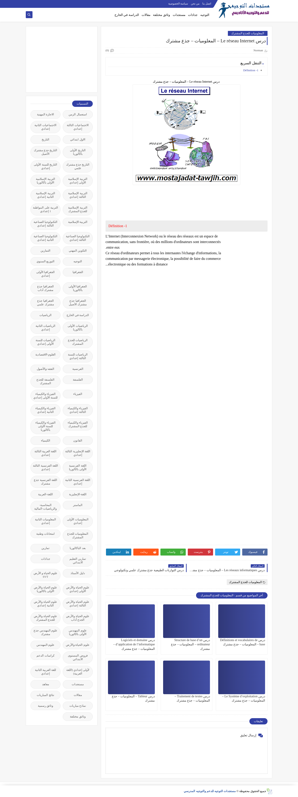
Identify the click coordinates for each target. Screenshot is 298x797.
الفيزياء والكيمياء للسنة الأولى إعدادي (45, 395)
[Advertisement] (59, 59)
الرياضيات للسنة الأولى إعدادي (45, 341)
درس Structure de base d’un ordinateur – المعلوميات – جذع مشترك (190, 644)
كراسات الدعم (45, 655)
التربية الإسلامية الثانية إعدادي (45, 195)
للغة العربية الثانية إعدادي (45, 671)
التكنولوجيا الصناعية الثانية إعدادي (45, 238)
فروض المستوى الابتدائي (77, 657)
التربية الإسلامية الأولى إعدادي (77, 180)
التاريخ (45, 139)
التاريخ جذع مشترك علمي (78, 166)
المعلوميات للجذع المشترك (247, 33)
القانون (77, 440)
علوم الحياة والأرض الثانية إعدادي (45, 603)
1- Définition (250, 70)
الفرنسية (77, 368)
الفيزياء (77, 394)
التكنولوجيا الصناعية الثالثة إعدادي (45, 223)
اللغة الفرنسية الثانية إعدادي (77, 481)
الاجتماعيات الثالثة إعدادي (78, 126)
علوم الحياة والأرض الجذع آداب (77, 617)
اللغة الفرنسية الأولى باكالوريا (77, 467)
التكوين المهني (78, 250)
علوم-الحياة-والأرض (78, 644)
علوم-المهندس (45, 644)
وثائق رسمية (45, 705)
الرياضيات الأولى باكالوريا (78, 327)
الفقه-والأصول (45, 368)
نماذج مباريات (77, 705)
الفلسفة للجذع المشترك (45, 381)
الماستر (77, 505)
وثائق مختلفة (161, 15)
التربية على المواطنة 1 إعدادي (45, 209)
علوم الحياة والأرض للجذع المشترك (45, 617)
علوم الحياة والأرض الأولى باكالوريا (45, 589)
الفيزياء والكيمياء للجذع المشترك (78, 424)
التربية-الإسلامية (77, 222)
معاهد (45, 684)
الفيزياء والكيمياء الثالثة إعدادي (78, 410)
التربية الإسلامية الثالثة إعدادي (77, 195)
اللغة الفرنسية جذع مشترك (45, 481)
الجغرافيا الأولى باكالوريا (78, 288)
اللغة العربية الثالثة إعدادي (46, 453)
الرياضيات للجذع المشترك (78, 341)
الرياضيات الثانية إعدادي (45, 327)
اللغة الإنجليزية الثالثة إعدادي (77, 453)
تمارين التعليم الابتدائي (77, 560)
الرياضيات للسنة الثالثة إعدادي (78, 356)
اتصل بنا (206, 3)
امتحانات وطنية (45, 533)
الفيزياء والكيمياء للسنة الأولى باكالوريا (45, 426)
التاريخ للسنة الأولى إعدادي (45, 166)
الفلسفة (78, 379)
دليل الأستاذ (78, 573)
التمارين (45, 250)
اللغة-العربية (45, 494)
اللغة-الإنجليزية (77, 494)
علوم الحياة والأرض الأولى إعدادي (77, 589)
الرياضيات (45, 315)
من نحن (195, 3)
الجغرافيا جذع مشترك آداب (45, 288)
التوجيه (204, 15)
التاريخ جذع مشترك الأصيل (45, 152)
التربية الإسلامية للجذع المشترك (77, 209)
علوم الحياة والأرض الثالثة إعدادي (77, 603)
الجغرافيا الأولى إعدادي (45, 273)
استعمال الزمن (78, 114)
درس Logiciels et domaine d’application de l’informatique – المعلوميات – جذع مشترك (134, 644)
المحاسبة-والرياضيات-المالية (45, 506)
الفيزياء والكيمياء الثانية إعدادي (45, 410)
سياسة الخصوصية (178, 3)
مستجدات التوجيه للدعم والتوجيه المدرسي (210, 791)
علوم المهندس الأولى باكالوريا (77, 632)
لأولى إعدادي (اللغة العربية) (77, 671)
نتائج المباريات (45, 695)
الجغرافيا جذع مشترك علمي (45, 302)
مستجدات (179, 15)
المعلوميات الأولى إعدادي (77, 521)
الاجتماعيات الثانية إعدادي (45, 126)
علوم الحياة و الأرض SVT (46, 574)
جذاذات (193, 15)
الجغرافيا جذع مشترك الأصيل (78, 302)
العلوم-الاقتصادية (45, 354)
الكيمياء (45, 440)
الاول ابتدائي (77, 139)
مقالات (146, 15)
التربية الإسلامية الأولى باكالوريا (45, 180)
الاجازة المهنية (45, 114)
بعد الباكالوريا (78, 548)
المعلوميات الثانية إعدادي (45, 521)
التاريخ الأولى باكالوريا (77, 152)
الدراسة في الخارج (126, 15)
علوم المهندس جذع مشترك (45, 632)
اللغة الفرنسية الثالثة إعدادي (45, 467)
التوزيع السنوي (45, 261)
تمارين (45, 548)
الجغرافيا (78, 272)
